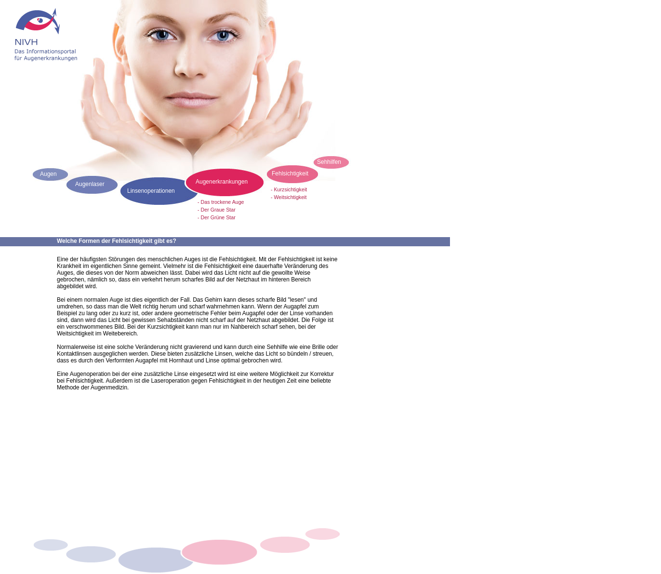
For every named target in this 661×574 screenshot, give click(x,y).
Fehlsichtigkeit (290, 173)
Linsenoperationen (151, 190)
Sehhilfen (329, 162)
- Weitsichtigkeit (288, 197)
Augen (48, 174)
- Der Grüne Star (217, 217)
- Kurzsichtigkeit (289, 189)
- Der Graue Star (217, 210)
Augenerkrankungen (222, 181)
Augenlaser (90, 184)
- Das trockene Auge (221, 202)
